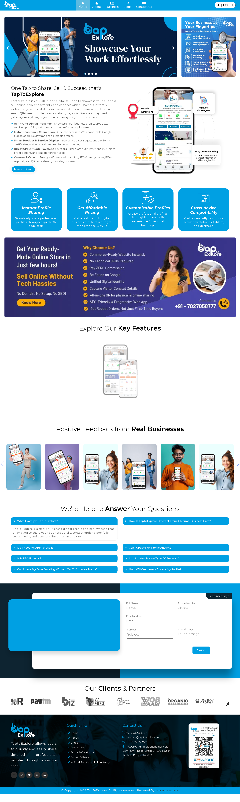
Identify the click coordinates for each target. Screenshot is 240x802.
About (96, 5)
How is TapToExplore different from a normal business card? (173, 536)
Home (84, 5)
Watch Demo (24, 171)
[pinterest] (37, 794)
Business (112, 5)
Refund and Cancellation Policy (88, 783)
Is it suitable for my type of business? (156, 575)
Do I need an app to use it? (37, 564)
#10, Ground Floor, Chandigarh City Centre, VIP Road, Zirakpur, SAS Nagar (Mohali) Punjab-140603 (147, 773)
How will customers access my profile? (156, 587)
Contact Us (144, 5)
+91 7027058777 (136, 752)
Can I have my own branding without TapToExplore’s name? (61, 587)
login (225, 5)
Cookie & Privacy (82, 776)
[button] (238, 478)
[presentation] (150, 669)
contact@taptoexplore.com (146, 757)
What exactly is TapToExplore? (38, 536)
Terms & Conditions (84, 771)
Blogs (127, 5)
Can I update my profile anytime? (152, 564)
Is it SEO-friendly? (29, 575)
